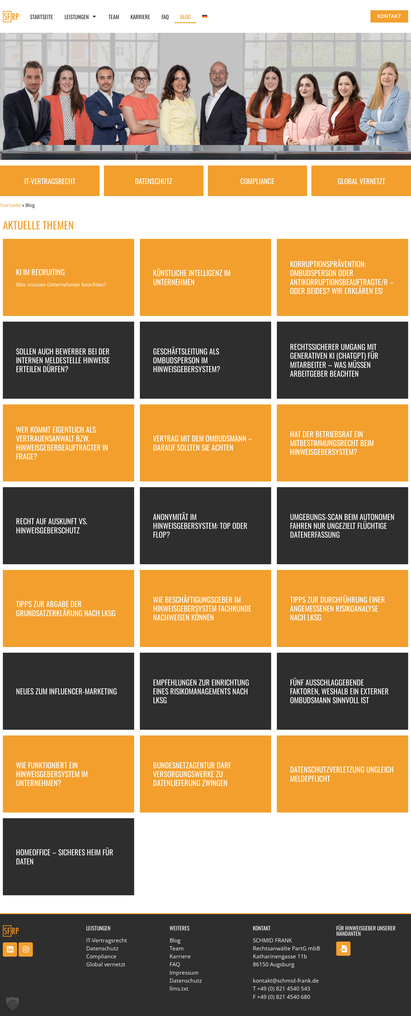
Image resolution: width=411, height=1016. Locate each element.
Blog (185, 17)
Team (113, 17)
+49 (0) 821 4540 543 (283, 988)
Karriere (140, 17)
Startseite (41, 17)
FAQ (165, 17)
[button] (12, 1003)
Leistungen (81, 16)
